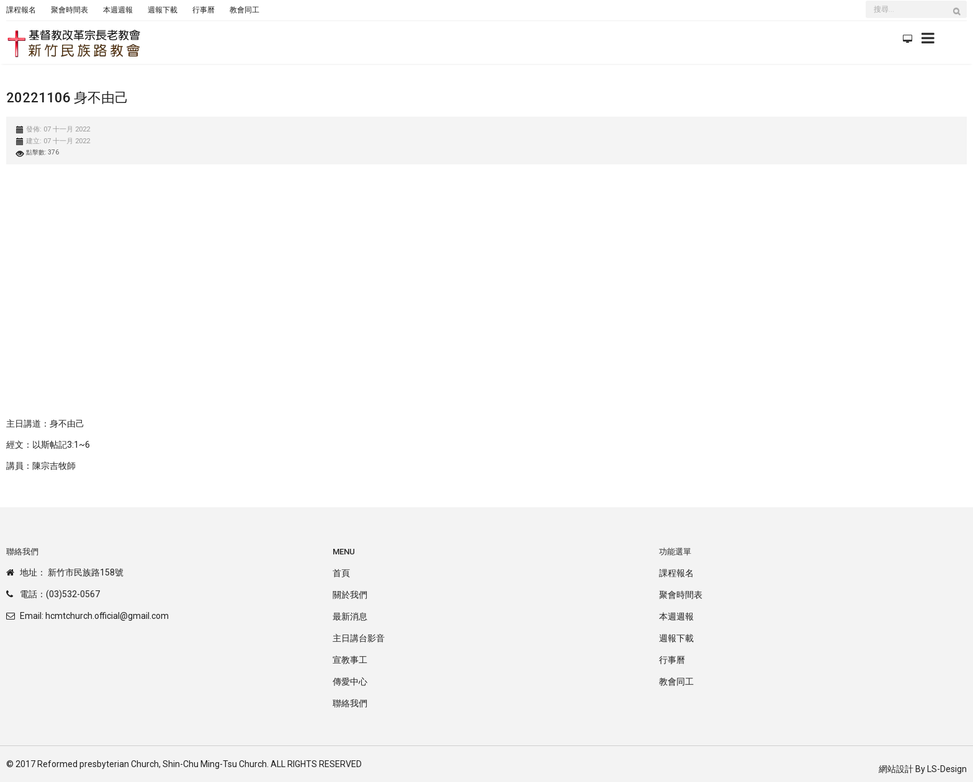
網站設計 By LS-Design (923, 769)
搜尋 (960, 17)
